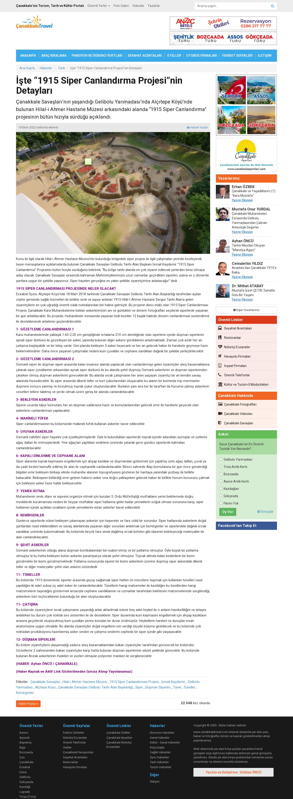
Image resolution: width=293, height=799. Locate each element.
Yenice (23, 786)
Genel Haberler (159, 723)
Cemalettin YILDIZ (247, 249)
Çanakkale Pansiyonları (78, 737)
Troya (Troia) (27, 781)
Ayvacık (24, 723)
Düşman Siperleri (158, 672)
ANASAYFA (28, 40)
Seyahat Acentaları (235, 313)
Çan (22, 742)
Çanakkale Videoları (235, 399)
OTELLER (174, 40)
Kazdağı (24, 772)
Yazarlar (154, 6)
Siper (139, 672)
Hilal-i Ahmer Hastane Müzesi (84, 667)
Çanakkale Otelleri (118, 717)
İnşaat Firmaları (232, 351)
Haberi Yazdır (197, 112)
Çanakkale (26, 747)
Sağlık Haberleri (160, 737)
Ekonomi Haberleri (162, 717)
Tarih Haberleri (159, 747)
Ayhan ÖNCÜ (243, 226)
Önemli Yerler (98, 6)
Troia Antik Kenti (233, 452)
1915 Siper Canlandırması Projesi (134, 667)
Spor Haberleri (159, 742)
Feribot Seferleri (73, 717)
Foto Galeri (121, 6)
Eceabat (24, 752)
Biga (22, 732)
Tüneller (189, 672)
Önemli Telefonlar (234, 360)
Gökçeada (228, 481)
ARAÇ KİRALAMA (53, 40)
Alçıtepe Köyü (45, 672)
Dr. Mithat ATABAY (247, 271)
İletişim (155, 766)
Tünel (177, 672)
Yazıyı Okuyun (242, 185)
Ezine (23, 757)
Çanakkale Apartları (119, 723)
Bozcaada (228, 459)
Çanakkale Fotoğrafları (237, 389)
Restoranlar (229, 323)
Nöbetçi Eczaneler (234, 332)
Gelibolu (24, 762)
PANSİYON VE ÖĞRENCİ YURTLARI (97, 40)
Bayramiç (25, 727)
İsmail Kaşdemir (173, 667)
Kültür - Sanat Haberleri (165, 727)
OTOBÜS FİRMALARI (201, 40)
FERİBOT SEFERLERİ (237, 40)
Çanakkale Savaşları (45, 667)
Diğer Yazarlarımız (246, 295)
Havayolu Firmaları (234, 341)
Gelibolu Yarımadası (235, 444)
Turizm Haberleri (160, 752)
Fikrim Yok (229, 488)
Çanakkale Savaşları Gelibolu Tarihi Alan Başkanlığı (95, 672)
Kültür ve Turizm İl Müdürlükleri (243, 369)
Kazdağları (229, 474)
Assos (23, 717)
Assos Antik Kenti (234, 466)
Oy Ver (227, 497)
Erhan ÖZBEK (243, 172)
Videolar (138, 6)
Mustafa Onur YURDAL (251, 194)
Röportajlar (157, 732)
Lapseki (24, 777)
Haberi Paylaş (28, 688)
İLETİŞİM (264, 40)
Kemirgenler (25, 678)
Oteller (67, 732)
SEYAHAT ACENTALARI (145, 40)
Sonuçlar (265, 497)
